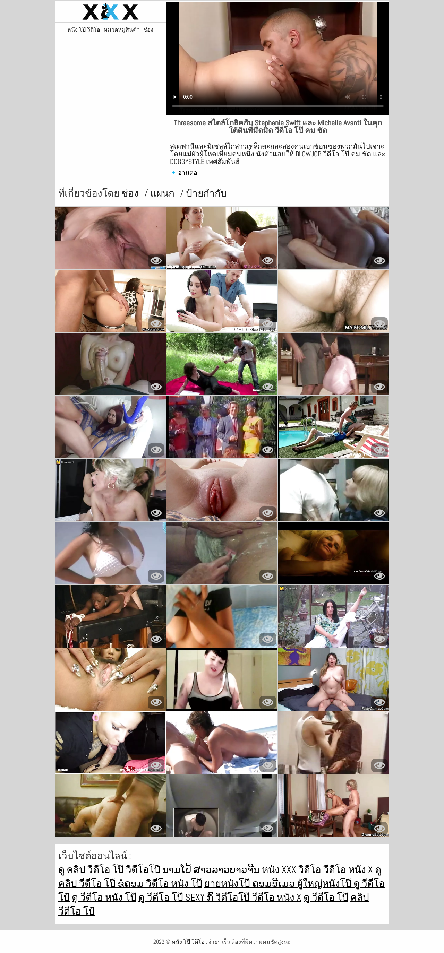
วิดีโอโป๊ (144, 870)
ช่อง (148, 29)
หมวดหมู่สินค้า (122, 29)
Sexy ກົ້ (200, 897)
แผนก (163, 193)
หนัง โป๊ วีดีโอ (83, 29)
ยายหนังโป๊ (228, 883)
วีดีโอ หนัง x (349, 870)
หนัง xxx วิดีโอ (292, 870)
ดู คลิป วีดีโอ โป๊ (92, 870)
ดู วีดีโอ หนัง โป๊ (104, 897)
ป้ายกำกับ (206, 193)
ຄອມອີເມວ (274, 883)
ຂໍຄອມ (132, 883)
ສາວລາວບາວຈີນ (227, 870)
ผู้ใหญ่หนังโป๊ (325, 883)
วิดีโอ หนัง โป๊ (174, 883)
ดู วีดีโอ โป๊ (161, 897)
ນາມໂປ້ (176, 870)
